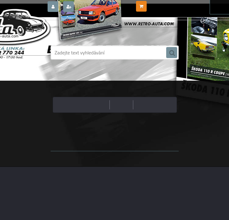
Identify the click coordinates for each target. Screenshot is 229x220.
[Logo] (92, 29)
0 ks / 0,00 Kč (159, 4)
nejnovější (146, 104)
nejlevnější (96, 104)
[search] (171, 53)
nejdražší (121, 104)
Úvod (108, 75)
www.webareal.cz (114, 155)
